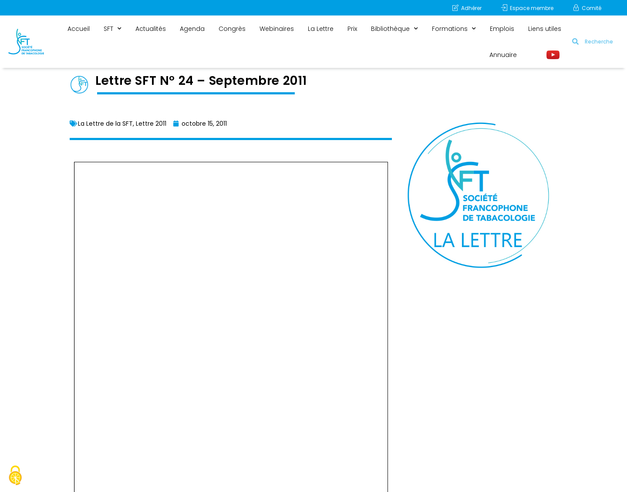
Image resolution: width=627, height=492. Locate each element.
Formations (454, 28)
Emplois (502, 28)
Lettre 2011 (151, 123)
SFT (112, 28)
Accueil (78, 28)
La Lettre (321, 28)
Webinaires (277, 28)
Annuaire (503, 54)
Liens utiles (544, 28)
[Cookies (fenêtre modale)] (15, 476)
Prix (352, 28)
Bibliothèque (394, 28)
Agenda (192, 28)
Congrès (232, 28)
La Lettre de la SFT (105, 123)
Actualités (150, 28)
